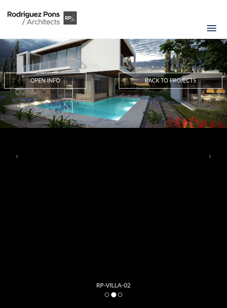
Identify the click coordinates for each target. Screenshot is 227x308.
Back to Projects (170, 80)
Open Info (45, 80)
